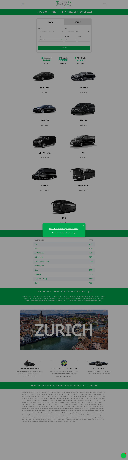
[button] (123, 455)
